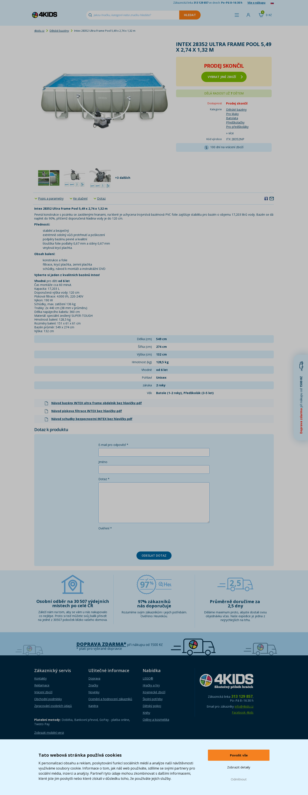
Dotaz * (104, 479)
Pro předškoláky (237, 127)
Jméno (102, 462)
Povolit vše (239, 755)
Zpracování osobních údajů (53, 706)
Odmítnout (239, 779)
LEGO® (148, 678)
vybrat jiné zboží (225, 77)
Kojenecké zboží (154, 692)
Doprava (94, 678)
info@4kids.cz (244, 706)
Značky (93, 685)
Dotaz (101, 198)
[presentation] (130, 540)
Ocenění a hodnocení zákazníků (110, 699)
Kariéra (93, 706)
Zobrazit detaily (238, 767)
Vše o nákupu (256, 2)
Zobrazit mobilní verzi (49, 733)
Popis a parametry (51, 198)
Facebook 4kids (242, 712)
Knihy (146, 713)
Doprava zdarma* (101, 644)
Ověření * (105, 528)
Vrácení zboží (43, 692)
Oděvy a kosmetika (156, 719)
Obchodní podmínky (48, 699)
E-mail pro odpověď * (113, 445)
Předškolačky (235, 122)
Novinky (93, 692)
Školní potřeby (153, 699)
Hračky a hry (151, 685)
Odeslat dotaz (154, 555)
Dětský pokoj (152, 706)
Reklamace (41, 685)
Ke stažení (80, 198)
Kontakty (40, 678)
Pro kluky (232, 114)
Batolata (232, 118)
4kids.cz (39, 31)
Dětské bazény (59, 31)
